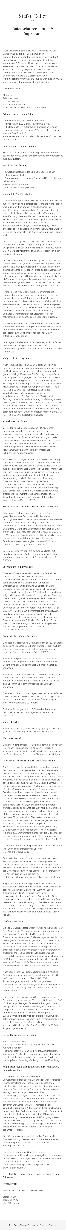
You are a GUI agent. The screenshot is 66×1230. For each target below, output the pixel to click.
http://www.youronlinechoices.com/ (21, 899)
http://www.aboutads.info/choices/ (21, 896)
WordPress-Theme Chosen (22, 1225)
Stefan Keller (33, 16)
